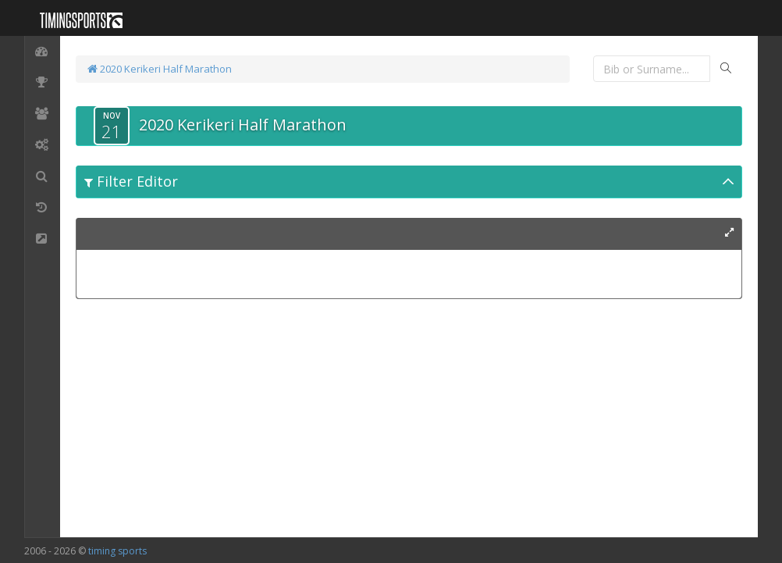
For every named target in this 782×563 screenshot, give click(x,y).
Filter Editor (131, 181)
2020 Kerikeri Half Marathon (159, 69)
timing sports (117, 551)
